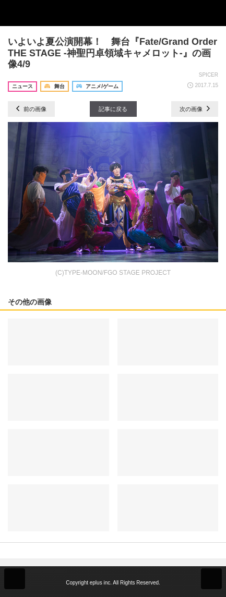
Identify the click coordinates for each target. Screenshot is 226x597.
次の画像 (195, 109)
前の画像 (31, 109)
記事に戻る (113, 109)
